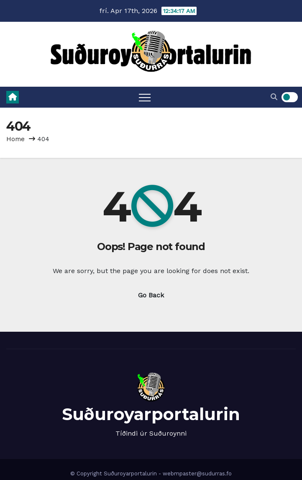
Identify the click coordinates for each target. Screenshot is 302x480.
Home (15, 139)
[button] (274, 97)
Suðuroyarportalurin (151, 414)
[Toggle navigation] (144, 97)
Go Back (151, 295)
